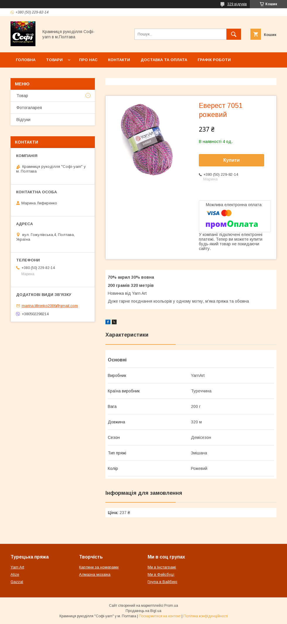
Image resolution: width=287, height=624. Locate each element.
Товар (22, 95)
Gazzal (17, 582)
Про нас (88, 60)
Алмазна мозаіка (94, 574)
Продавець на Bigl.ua (143, 611)
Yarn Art (17, 567)
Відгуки (23, 119)
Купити (231, 160)
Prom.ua (171, 606)
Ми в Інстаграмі (162, 567)
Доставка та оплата (164, 60)
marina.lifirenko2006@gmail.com (50, 306)
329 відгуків (237, 4)
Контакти (119, 60)
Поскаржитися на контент (160, 616)
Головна (25, 60)
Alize (15, 574)
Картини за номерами (99, 567)
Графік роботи (214, 60)
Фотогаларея (29, 107)
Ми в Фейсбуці (161, 574)
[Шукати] (233, 34)
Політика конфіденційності (205, 616)
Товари (54, 60)
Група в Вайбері (162, 582)
